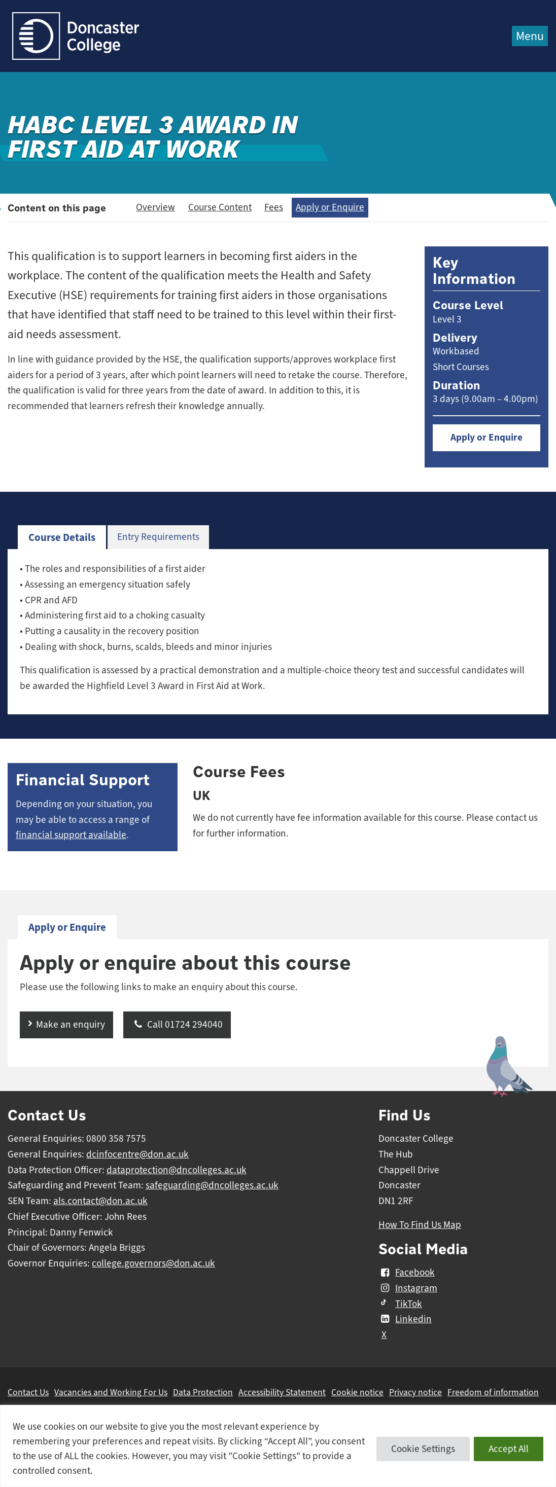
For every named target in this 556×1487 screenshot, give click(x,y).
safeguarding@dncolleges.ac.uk (212, 1185)
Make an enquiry (70, 1025)
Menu (530, 36)
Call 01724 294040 (177, 1025)
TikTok (400, 1304)
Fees (273, 207)
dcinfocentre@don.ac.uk (137, 1154)
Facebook (406, 1272)
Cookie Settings (423, 1449)
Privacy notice (415, 1392)
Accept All (509, 1449)
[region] (278, 1446)
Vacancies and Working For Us (110, 1392)
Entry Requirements (158, 537)
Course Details (61, 537)
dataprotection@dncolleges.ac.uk (177, 1170)
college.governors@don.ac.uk (153, 1263)
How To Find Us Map (419, 1225)
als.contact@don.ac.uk (100, 1201)
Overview (155, 207)
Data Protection (203, 1392)
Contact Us (28, 1392)
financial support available (71, 835)
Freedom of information (493, 1392)
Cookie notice (357, 1392)
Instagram (407, 1288)
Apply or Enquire (330, 207)
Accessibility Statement (282, 1392)
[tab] (62, 537)
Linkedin (405, 1319)
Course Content (220, 207)
